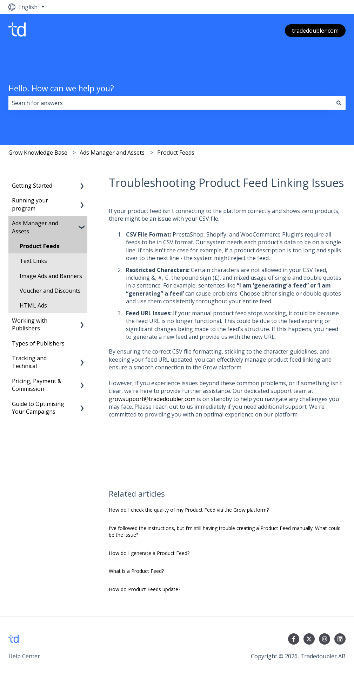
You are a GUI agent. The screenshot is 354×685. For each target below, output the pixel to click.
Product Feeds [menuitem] (39, 246)
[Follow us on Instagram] (324, 639)
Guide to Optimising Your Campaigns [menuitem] (38, 407)
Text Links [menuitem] (33, 261)
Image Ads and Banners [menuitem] (51, 276)
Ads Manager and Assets (112, 152)
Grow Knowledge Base (37, 152)
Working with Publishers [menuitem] (29, 324)
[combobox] (170, 103)
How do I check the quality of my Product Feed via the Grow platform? (189, 509)
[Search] (339, 103)
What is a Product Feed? (136, 571)
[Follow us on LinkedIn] (340, 639)
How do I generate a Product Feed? (149, 553)
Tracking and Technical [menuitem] (29, 362)
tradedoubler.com (315, 30)
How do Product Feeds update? (144, 589)
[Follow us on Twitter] (309, 639)
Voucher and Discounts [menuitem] (50, 291)
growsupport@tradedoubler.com (152, 399)
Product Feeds (175, 152)
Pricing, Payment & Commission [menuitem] (36, 385)
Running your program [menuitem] (30, 204)
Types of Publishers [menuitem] (38, 343)
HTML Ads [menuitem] (33, 305)
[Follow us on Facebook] (293, 639)
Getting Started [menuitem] (32, 185)
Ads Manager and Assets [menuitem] (35, 227)
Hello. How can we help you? (61, 88)
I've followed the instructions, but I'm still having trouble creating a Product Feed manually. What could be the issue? (225, 531)
